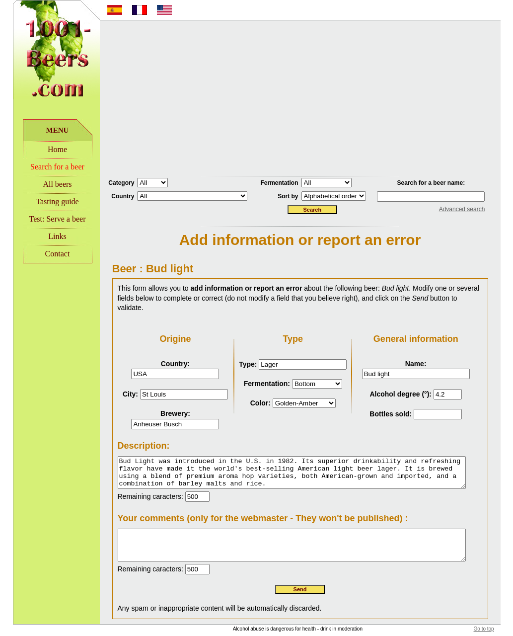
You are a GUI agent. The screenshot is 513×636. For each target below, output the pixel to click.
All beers (44, 184)
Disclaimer (367, 632)
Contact (44, 253)
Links (45, 236)
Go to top (496, 621)
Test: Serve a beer (44, 219)
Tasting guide (44, 201)
